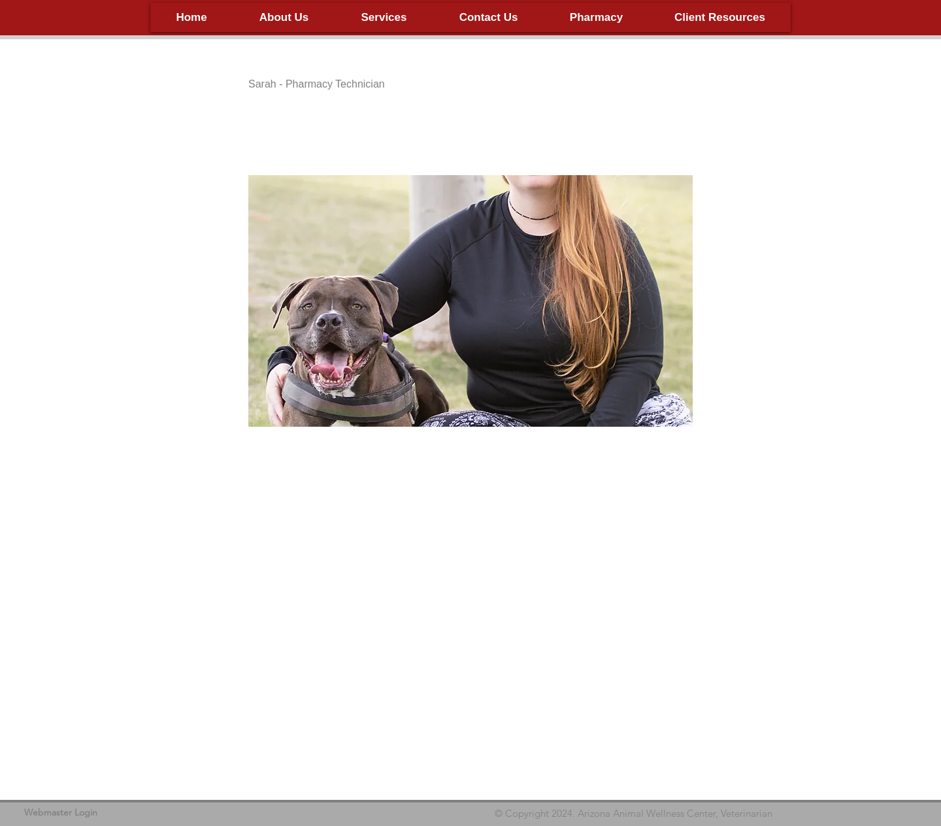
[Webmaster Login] (60, 812)
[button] (284, 17)
